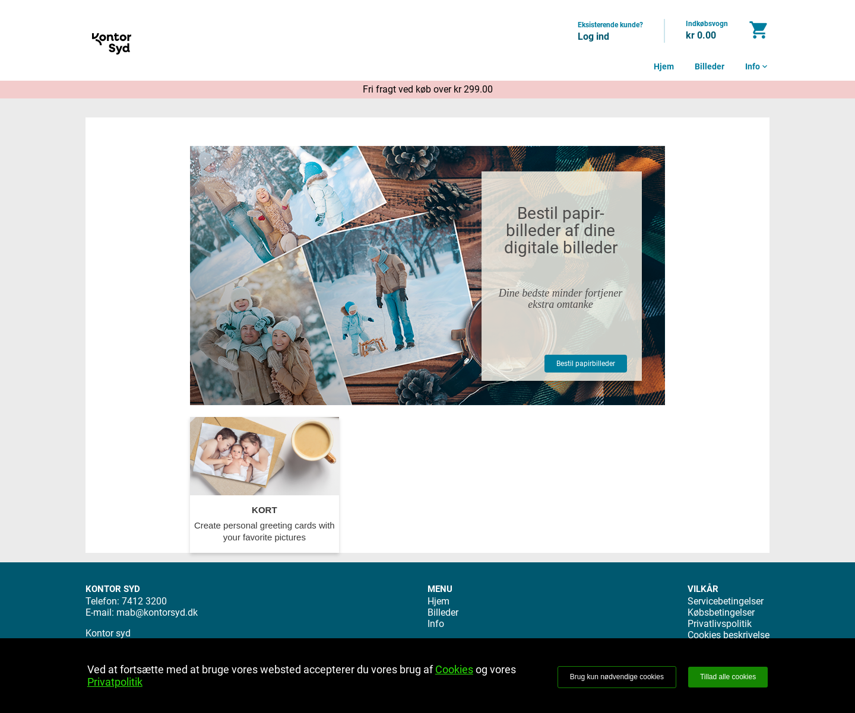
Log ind (593, 36)
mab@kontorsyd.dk (157, 612)
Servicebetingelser (726, 601)
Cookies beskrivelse (729, 635)
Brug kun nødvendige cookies (617, 677)
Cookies (454, 669)
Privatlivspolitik (720, 623)
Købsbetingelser (721, 612)
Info (757, 66)
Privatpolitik (114, 682)
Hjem (664, 66)
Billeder (709, 66)
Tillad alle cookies (728, 677)
